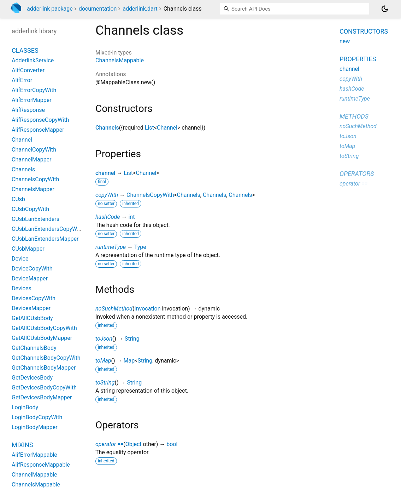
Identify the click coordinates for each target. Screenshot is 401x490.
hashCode (107, 216)
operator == (109, 444)
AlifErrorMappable (34, 454)
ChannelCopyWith (34, 149)
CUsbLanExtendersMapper (45, 238)
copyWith (106, 195)
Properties (358, 59)
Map (129, 360)
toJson (103, 338)
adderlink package (50, 8)
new (345, 41)
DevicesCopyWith (33, 298)
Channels (107, 127)
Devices (21, 288)
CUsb (18, 199)
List (149, 127)
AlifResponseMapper (38, 129)
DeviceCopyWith (32, 268)
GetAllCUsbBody (32, 318)
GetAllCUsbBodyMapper (42, 338)
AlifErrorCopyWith (34, 90)
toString (104, 382)
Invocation (147, 308)
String (132, 338)
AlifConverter (28, 70)
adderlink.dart (140, 8)
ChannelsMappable (119, 60)
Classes (25, 50)
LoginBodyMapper (35, 427)
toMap (103, 360)
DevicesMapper (31, 308)
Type (140, 247)
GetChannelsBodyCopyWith (46, 357)
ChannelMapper (32, 159)
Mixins (22, 445)
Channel (167, 127)
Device (20, 258)
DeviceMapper (30, 278)
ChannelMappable (34, 474)
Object (133, 444)
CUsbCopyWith (30, 209)
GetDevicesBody (32, 377)
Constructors (364, 31)
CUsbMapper (28, 248)
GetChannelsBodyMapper (44, 367)
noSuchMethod (113, 308)
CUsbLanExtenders (35, 219)
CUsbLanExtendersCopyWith (47, 229)
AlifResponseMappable (41, 464)
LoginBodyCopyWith (37, 417)
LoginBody (25, 407)
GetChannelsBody (34, 347)
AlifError (22, 80)
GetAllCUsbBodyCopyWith (44, 328)
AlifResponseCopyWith (40, 119)
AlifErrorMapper (32, 100)
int (131, 216)
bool (171, 444)
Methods (354, 116)
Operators (357, 173)
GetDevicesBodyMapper (42, 397)
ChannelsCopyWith (150, 195)
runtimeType (110, 247)
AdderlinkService (33, 60)
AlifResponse (28, 110)
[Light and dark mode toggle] (384, 9)
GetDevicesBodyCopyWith (44, 387)
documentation (98, 8)
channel (105, 173)
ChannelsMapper (33, 189)
